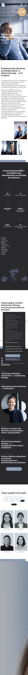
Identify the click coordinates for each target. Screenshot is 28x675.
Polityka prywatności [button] (11, 342)
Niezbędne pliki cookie (12, 346)
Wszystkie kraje (8, 496)
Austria (21, 496)
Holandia (6, 501)
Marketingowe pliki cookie (14, 351)
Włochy (12, 499)
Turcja (17, 501)
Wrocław (14, 504)
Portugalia (12, 501)
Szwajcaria (6, 499)
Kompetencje (14, 469)
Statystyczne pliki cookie (13, 349)
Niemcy (16, 496)
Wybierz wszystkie (11, 355)
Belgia (23, 499)
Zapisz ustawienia (11, 359)
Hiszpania (17, 499)
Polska (22, 501)
